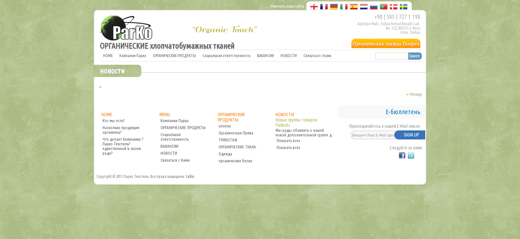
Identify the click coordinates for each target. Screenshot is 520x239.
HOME (108, 55)
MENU (165, 114)
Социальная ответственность (226, 55)
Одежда (225, 153)
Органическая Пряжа (236, 132)
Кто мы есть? (113, 120)
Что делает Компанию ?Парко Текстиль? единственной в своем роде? (122, 146)
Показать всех (288, 140)
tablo (190, 176)
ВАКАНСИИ (265, 55)
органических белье (235, 160)
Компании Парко (132, 55)
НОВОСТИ (289, 55)
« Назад (414, 94)
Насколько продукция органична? (120, 129)
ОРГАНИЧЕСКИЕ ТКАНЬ (237, 146)
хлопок (225, 125)
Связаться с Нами (317, 55)
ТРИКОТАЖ (228, 139)
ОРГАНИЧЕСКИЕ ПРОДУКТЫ (174, 55)
